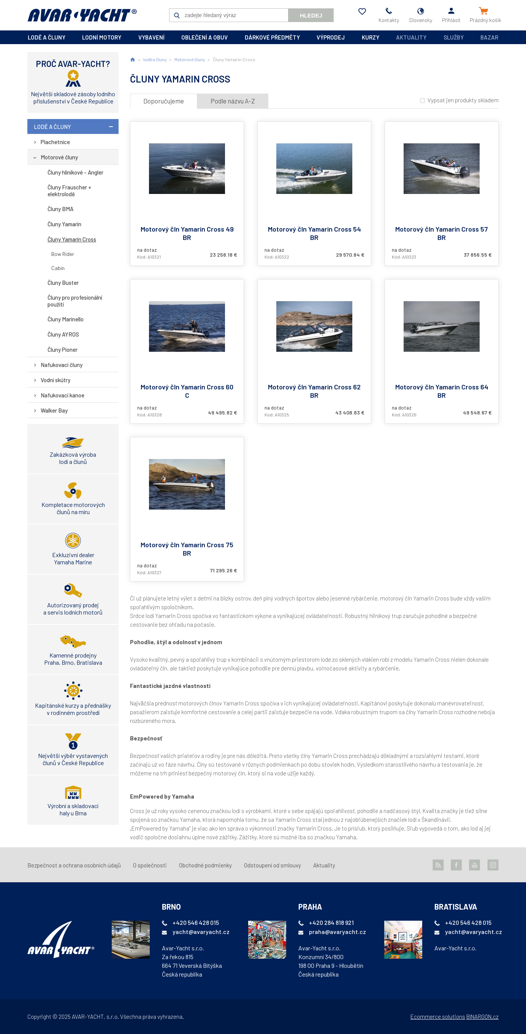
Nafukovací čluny (61, 364)
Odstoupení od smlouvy (272, 865)
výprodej (331, 37)
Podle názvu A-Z (233, 101)
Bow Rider (62, 254)
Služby (454, 37)
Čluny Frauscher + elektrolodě (69, 190)
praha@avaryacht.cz (337, 931)
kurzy (370, 37)
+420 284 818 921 (331, 922)
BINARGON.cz (482, 1016)
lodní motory (101, 37)
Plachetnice (55, 141)
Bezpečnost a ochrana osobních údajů (74, 865)
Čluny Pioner (63, 349)
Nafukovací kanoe (62, 395)
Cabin (58, 268)
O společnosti (150, 865)
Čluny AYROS (63, 334)
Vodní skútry (55, 379)
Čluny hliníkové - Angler (75, 172)
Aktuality (411, 37)
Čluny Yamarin (64, 224)
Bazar (489, 37)
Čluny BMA (60, 208)
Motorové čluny (59, 157)
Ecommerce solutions (437, 1016)
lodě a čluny (46, 37)
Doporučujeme (163, 101)
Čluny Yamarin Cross (72, 239)
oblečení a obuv (204, 37)
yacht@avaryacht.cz (201, 931)
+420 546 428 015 (196, 922)
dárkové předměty (272, 37)
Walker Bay (54, 410)
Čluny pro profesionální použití (75, 301)
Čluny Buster (63, 282)
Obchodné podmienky (205, 865)
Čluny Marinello (66, 319)
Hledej (311, 15)
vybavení (151, 37)
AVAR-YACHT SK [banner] (82, 15)
